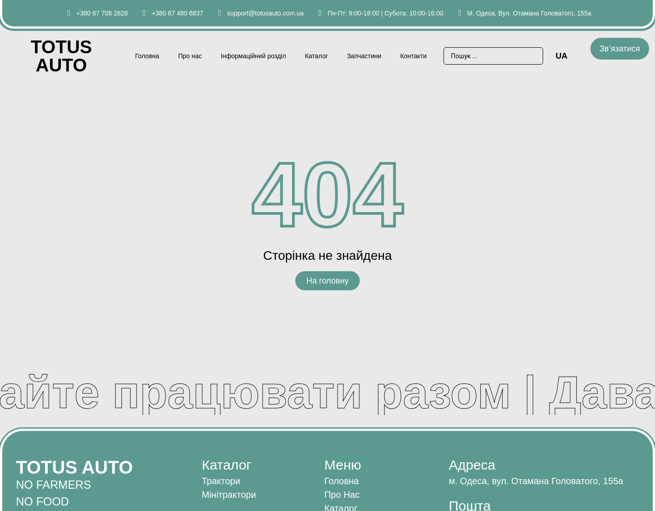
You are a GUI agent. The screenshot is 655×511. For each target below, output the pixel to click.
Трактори (221, 481)
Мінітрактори (229, 495)
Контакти (413, 56)
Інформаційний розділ (253, 56)
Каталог (316, 56)
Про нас (190, 56)
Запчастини (364, 56)
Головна (147, 56)
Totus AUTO (61, 56)
